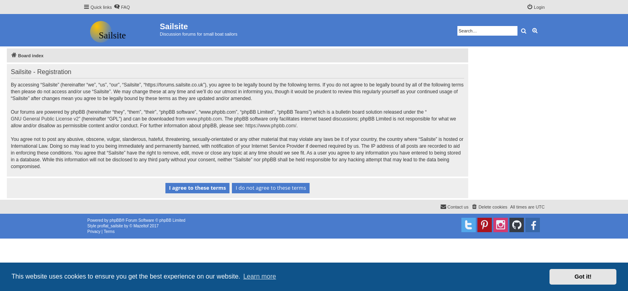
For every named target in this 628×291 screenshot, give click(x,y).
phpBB (116, 220)
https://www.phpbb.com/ (271, 125)
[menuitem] (122, 7)
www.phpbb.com (204, 119)
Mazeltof (141, 226)
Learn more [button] (259, 276)
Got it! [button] (583, 276)
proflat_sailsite (110, 226)
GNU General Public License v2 (44, 119)
